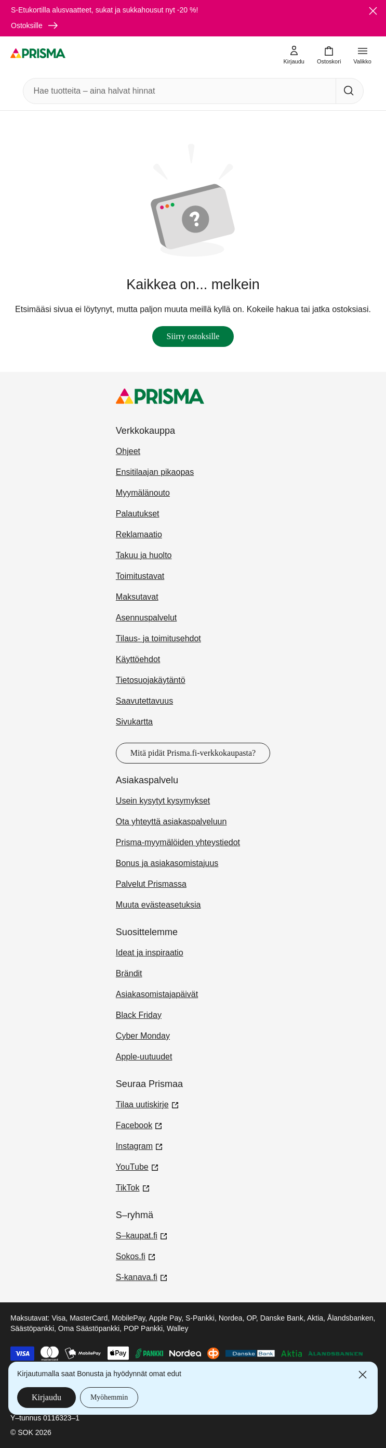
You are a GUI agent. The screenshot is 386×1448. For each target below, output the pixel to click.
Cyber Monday (143, 1035)
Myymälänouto (143, 492)
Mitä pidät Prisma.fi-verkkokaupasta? (193, 752)
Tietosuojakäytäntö (150, 680)
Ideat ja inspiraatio (149, 952)
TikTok (133, 1187)
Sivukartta (134, 721)
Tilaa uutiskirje (147, 1103)
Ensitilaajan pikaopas (155, 472)
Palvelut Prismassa (151, 884)
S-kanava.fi (142, 1276)
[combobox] (177, 91)
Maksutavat (137, 596)
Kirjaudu (46, 1397)
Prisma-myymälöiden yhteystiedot (178, 842)
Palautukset (137, 513)
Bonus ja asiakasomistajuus (167, 863)
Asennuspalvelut (146, 617)
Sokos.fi (136, 1255)
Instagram (139, 1145)
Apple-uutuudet (144, 1056)
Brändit (129, 973)
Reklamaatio (139, 534)
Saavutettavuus (144, 700)
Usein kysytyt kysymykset (163, 800)
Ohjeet (128, 451)
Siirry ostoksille (193, 336)
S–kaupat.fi (142, 1234)
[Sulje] (373, 11)
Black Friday (139, 1015)
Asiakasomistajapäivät (157, 994)
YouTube (137, 1166)
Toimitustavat (140, 576)
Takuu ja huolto (144, 555)
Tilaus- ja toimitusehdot (158, 638)
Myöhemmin (109, 1397)
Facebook (139, 1124)
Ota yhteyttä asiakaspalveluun (171, 821)
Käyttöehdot (138, 659)
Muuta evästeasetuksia (158, 904)
